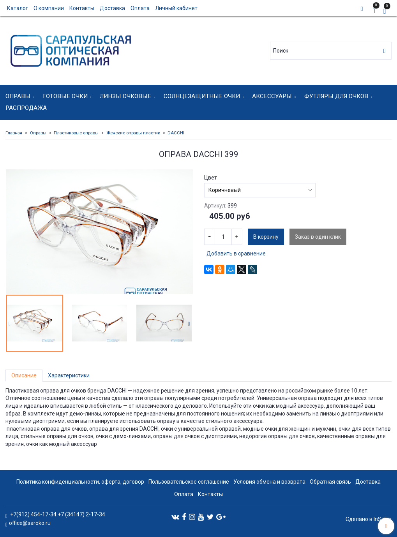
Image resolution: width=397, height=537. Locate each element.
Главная (13, 133)
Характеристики (69, 375)
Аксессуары (272, 96)
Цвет (210, 177)
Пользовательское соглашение (188, 482)
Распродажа (26, 107)
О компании (49, 8)
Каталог (17, 8)
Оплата (140, 8)
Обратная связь (330, 482)
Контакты (81, 8)
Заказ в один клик (318, 237)
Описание (24, 375)
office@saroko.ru (30, 523)
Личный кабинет (176, 8)
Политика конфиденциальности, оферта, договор (80, 482)
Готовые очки (65, 96)
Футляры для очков (336, 96)
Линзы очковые (125, 96)
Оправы (17, 96)
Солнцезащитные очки (202, 96)
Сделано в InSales (369, 519)
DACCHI (176, 133)
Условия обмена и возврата (269, 482)
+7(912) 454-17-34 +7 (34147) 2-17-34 (57, 514)
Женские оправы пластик (133, 133)
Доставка (112, 8)
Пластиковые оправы (76, 133)
